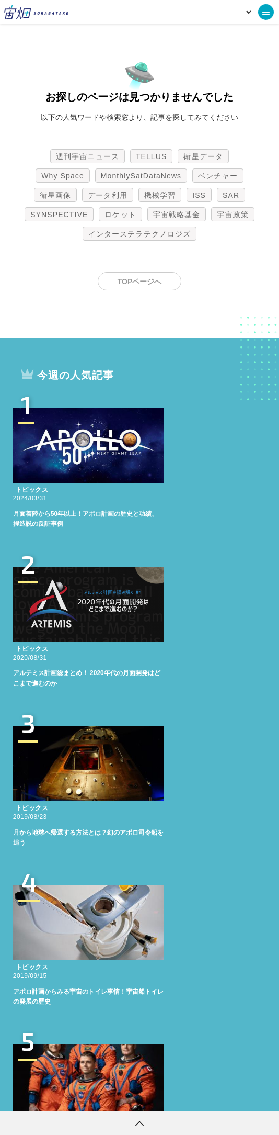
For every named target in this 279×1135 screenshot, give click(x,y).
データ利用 (107, 195)
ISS (199, 195)
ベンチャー (218, 176)
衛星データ (203, 156)
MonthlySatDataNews (141, 176)
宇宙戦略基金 (177, 214)
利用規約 (52, 1095)
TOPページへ (140, 281)
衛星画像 (55, 195)
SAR (231, 195)
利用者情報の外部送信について (195, 1095)
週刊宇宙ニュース (87, 156)
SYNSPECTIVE (59, 214)
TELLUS (151, 156)
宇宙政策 (232, 214)
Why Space (62, 176)
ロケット (120, 214)
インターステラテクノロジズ (139, 234)
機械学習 (160, 195)
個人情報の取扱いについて (108, 1095)
